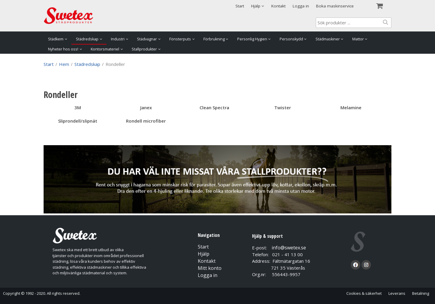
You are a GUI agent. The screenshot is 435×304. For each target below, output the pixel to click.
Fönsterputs (180, 39)
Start (239, 6)
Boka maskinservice (335, 6)
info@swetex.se (289, 247)
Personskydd (291, 39)
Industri (118, 39)
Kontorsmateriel (105, 49)
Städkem (55, 39)
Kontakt (278, 6)
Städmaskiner (328, 39)
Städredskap (87, 39)
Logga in (301, 6)
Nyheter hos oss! (63, 49)
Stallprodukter (144, 49)
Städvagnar (147, 39)
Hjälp (203, 254)
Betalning (420, 293)
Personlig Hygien (252, 39)
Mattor (358, 39)
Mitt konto (210, 268)
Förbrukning (214, 39)
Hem (64, 64)
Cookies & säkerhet (364, 293)
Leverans (396, 293)
